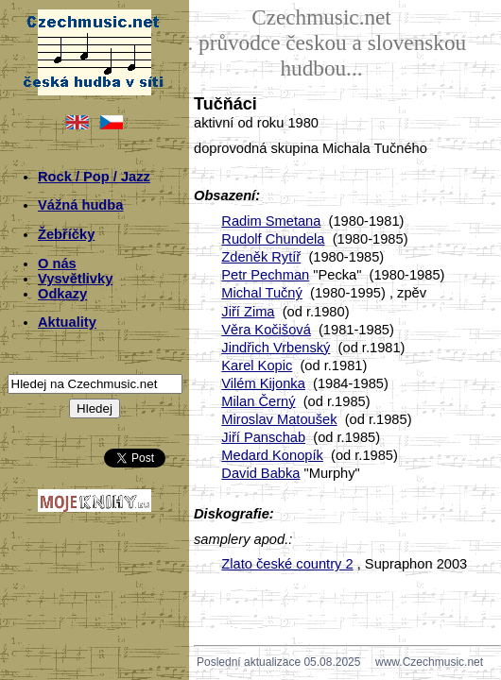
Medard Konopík (272, 455)
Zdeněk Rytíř (261, 256)
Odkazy (62, 293)
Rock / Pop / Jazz (94, 176)
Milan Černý (258, 401)
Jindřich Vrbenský (275, 347)
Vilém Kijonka (263, 383)
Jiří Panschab (263, 437)
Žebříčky (66, 234)
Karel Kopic (256, 365)
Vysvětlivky (75, 278)
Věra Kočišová (266, 329)
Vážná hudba (80, 204)
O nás (57, 263)
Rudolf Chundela (272, 238)
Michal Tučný (261, 292)
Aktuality (67, 322)
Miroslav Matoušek (279, 419)
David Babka (260, 473)
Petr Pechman (265, 274)
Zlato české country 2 (287, 563)
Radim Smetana (270, 221)
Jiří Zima (247, 311)
